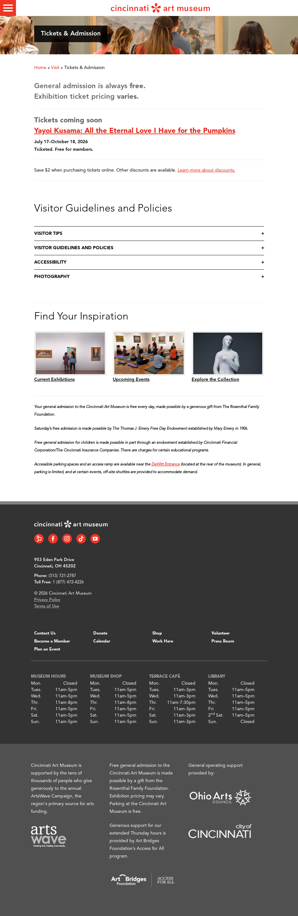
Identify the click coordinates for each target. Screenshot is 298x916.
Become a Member (52, 641)
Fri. (34, 709)
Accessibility (50, 262)
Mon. (36, 683)
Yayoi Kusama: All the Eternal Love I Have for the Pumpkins (134, 131)
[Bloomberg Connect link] (39, 538)
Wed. (36, 696)
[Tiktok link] (81, 538)
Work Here (162, 641)
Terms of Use (46, 606)
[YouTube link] (95, 538)
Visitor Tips (48, 233)
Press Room (222, 641)
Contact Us (45, 633)
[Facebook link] (53, 538)
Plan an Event (47, 649)
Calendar (101, 641)
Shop (157, 633)
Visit (55, 67)
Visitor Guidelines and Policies (73, 248)
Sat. (35, 715)
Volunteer (220, 633)
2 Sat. (216, 715)
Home (40, 67)
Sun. (35, 722)
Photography (52, 276)
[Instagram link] (67, 538)
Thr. (35, 702)
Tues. (36, 690)
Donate (100, 633)
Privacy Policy (47, 600)
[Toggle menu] (8, 8)
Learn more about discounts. (206, 170)
